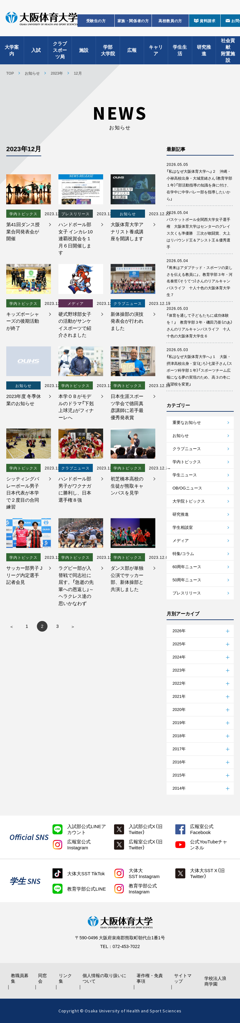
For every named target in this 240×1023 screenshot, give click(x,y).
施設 (83, 50)
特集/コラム (183, 553)
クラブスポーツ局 (60, 50)
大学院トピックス (188, 501)
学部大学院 (108, 50)
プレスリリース (186, 593)
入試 (36, 50)
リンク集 (65, 978)
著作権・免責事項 (150, 978)
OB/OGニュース (187, 488)
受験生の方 (96, 20)
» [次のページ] (73, 626)
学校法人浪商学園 (215, 980)
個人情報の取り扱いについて (104, 978)
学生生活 (180, 50)
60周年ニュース (186, 566)
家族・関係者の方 (133, 20)
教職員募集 (19, 978)
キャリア (156, 50)
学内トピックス (186, 461)
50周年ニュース (186, 580)
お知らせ (120, 116)
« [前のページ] (11, 626)
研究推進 (204, 50)
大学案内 (12, 50)
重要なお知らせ (186, 422)
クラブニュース (186, 448)
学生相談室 (182, 527)
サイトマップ (183, 978)
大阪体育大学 (42, 19)
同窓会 (42, 978)
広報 (132, 50)
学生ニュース (184, 475)
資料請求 (207, 20)
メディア (180, 540)
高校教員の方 (170, 20)
